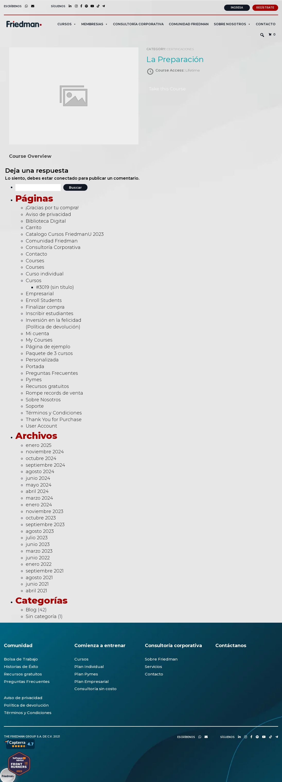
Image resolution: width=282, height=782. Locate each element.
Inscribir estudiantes (49, 313)
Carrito (33, 227)
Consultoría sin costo (95, 687)
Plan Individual (89, 665)
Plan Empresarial (91, 680)
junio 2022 (38, 557)
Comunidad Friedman (189, 23)
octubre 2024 (41, 457)
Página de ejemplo (48, 346)
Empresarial (40, 293)
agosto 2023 (40, 530)
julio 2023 (37, 537)
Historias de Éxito (21, 665)
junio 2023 (38, 543)
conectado (65, 177)
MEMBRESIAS (94, 23)
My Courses (39, 339)
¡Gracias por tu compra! (52, 207)
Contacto (266, 23)
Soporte (35, 405)
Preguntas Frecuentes (52, 372)
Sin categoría (41, 616)
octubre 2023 (41, 517)
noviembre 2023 (44, 511)
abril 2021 (36, 590)
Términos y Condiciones (54, 412)
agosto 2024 (40, 471)
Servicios (153, 665)
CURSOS (66, 23)
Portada (35, 366)
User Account (41, 425)
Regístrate (265, 6)
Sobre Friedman (161, 658)
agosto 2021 (39, 577)
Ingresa (237, 6)
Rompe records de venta (54, 392)
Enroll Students (44, 299)
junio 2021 (37, 583)
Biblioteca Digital (46, 220)
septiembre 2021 (45, 570)
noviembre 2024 (45, 451)
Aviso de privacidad (48, 213)
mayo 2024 (38, 484)
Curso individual (45, 273)
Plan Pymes (86, 673)
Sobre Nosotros (43, 399)
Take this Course (168, 88)
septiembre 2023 (45, 524)
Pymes (34, 379)
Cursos (33, 280)
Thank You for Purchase (54, 419)
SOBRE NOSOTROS (232, 23)
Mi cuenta (37, 333)
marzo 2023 (39, 550)
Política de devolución (26, 704)
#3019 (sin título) (55, 286)
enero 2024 (39, 504)
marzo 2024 (39, 497)
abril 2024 (37, 491)
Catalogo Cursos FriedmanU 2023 (65, 233)
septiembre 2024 (45, 464)
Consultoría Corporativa (53, 246)
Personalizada (42, 359)
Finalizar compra (45, 306)
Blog (31, 609)
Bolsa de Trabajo (21, 658)
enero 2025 (38, 444)
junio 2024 (38, 477)
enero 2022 (38, 563)
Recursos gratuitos (47, 385)
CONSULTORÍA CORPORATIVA (138, 23)
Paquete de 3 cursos (49, 352)
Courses (35, 260)
